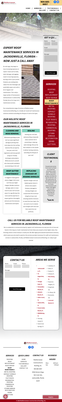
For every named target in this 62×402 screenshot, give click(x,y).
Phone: (53, 41)
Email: (46, 47)
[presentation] (17, 282)
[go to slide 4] (51, 199)
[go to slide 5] (52, 199)
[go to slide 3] (50, 199)
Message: (46, 54)
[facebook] (55, 2)
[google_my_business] (58, 2)
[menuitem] (28, 8)
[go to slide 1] (47, 199)
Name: (46, 41)
